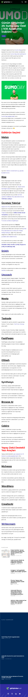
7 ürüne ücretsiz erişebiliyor (9, 220)
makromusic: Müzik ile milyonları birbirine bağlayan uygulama (17, 561)
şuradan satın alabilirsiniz (9, 236)
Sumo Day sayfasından (8, 116)
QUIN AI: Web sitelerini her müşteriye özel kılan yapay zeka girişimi (18, 602)
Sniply (5, 250)
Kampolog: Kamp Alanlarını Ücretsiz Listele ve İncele (12, 677)
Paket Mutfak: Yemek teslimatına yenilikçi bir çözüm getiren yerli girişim (17, 552)
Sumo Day (18, 50)
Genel (3, 36)
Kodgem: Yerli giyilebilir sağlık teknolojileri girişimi (18, 571)
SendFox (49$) (14, 244)
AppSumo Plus (5, 206)
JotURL (3, 270)
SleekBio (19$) (5, 244)
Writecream (8, 524)
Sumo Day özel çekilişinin (18, 54)
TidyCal (3, 212)
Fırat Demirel (18, 39)
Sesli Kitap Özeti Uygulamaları (10, 637)
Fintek (2, 638)
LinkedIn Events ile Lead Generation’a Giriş (12, 656)
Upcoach (6, 274)
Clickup (22, 324)
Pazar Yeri (13, 595)
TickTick (16, 324)
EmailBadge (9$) (10, 246)
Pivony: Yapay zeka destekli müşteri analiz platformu (17, 582)
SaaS (12, 584)
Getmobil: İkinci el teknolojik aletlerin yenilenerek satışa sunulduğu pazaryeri (17, 592)
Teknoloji (13, 555)
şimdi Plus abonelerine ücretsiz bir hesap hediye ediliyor (13, 230)
